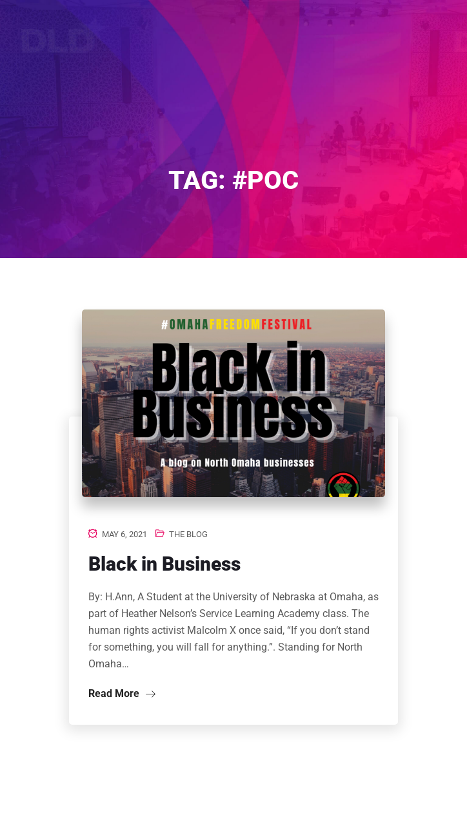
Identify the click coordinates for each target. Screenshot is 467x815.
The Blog (188, 534)
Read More (121, 693)
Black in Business (164, 564)
